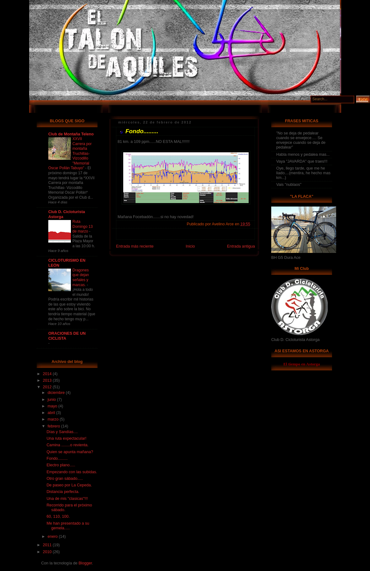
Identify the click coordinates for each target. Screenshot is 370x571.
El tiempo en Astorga (301, 364)
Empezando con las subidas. (72, 472)
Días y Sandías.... (62, 432)
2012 (48, 387)
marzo (54, 419)
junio (52, 399)
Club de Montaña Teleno (71, 134)
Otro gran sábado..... (65, 478)
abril (52, 413)
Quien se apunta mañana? (70, 452)
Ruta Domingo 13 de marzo (82, 226)
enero (53, 536)
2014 (48, 374)
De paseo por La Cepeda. (69, 485)
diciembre (57, 392)
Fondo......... (57, 458)
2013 (48, 380)
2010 (48, 552)
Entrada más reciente (135, 246)
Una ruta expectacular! (67, 438)
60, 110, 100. (58, 516)
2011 (48, 545)
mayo (53, 406)
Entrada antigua (241, 246)
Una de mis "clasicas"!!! (67, 498)
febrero (54, 426)
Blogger (85, 563)
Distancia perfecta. (63, 492)
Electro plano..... (61, 465)
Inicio (190, 246)
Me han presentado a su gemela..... (68, 525)
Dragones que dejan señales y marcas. (80, 277)
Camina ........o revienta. (68, 445)
